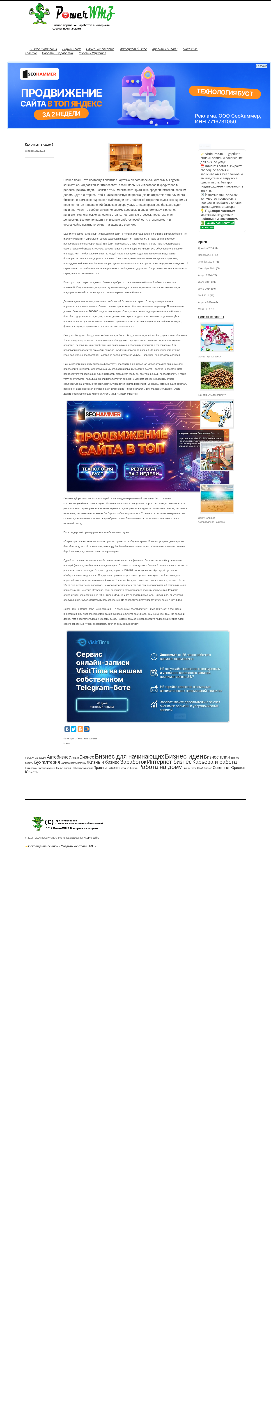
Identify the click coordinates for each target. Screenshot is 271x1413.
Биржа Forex (71, 49)
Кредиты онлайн (164, 49)
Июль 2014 (204, 282)
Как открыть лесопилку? (212, 394)
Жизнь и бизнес (103, 762)
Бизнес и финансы (43, 49)
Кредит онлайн (63, 768)
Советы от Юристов (229, 768)
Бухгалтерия (47, 762)
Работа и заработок (57, 53)
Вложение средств (100, 49)
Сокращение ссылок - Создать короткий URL (61, 846)
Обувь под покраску (209, 356)
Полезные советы (86, 738)
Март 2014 (204, 309)
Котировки (31, 768)
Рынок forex (190, 768)
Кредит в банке (46, 768)
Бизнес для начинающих (129, 756)
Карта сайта (92, 837)
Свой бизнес (204, 768)
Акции (75, 757)
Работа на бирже (127, 768)
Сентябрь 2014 (206, 268)
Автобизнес (59, 757)
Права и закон (105, 768)
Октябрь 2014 (206, 261)
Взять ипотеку (78, 762)
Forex (28, 757)
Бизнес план (217, 757)
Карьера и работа (214, 762)
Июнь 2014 (204, 288)
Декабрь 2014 (206, 248)
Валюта (65, 762)
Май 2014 (203, 295)
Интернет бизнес (133, 49)
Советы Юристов (92, 53)
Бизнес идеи (184, 756)
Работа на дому (160, 767)
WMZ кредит (39, 757)
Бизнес (86, 757)
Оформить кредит (83, 768)
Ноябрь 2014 (205, 255)
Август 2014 (205, 275)
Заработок (133, 762)
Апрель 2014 (205, 302)
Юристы (31, 772)
